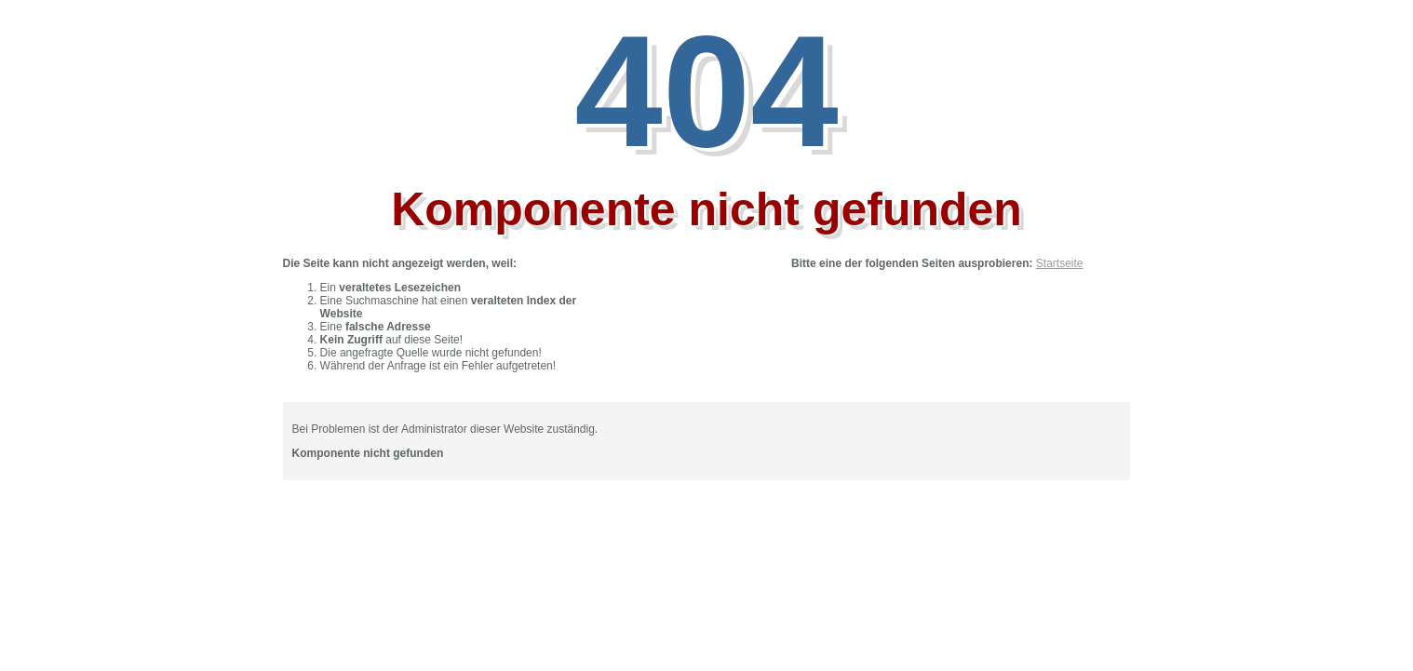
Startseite (1059, 263)
